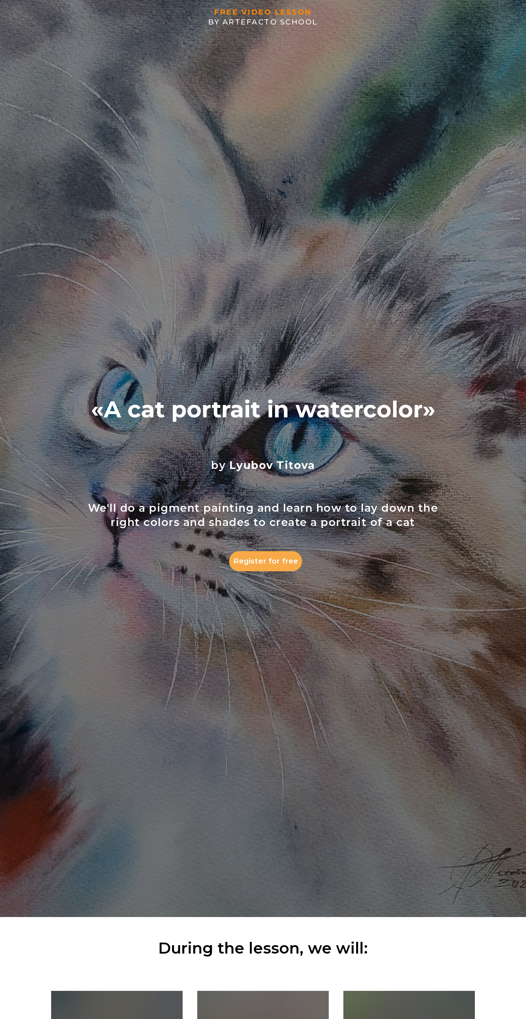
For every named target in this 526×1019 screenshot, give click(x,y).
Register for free (265, 561)
